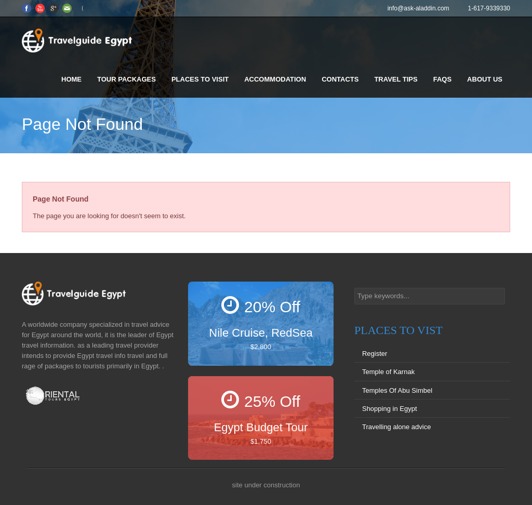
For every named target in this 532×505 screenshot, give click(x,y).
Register (374, 353)
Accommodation (275, 79)
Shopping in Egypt (389, 409)
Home (71, 79)
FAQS (442, 79)
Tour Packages (126, 79)
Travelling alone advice (396, 427)
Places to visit (200, 79)
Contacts (340, 79)
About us (484, 79)
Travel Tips (395, 79)
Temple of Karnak (388, 372)
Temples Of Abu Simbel (397, 390)
